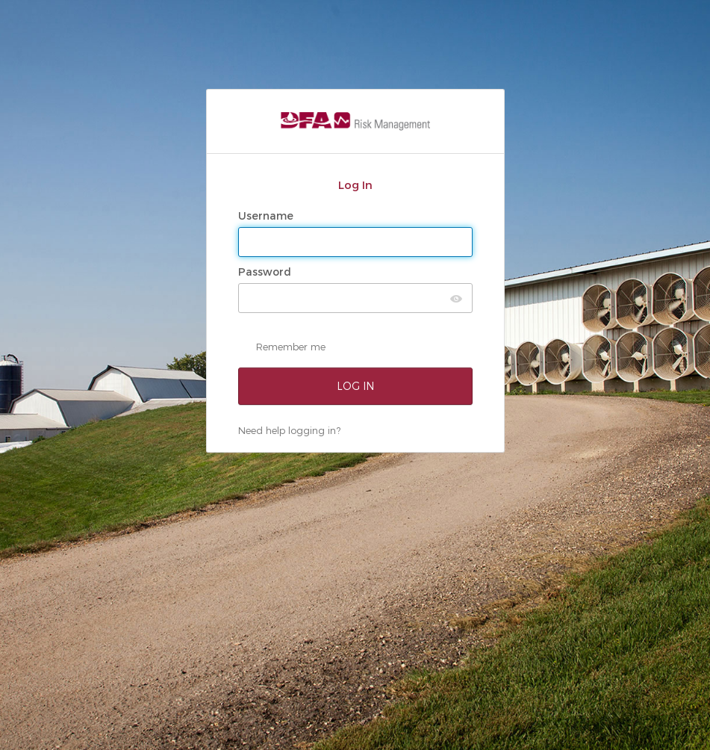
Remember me (291, 347)
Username (267, 216)
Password (266, 272)
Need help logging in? (289, 430)
